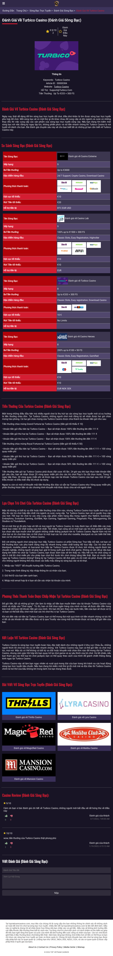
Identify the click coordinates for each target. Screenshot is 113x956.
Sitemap (81, 947)
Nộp (56, 893)
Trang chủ (21, 10)
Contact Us (43, 947)
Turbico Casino (61, 86)
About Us (32, 947)
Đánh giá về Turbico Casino (90, 10)
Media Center (70, 947)
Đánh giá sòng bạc (63, 10)
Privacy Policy (56, 947)
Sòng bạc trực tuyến (40, 10)
